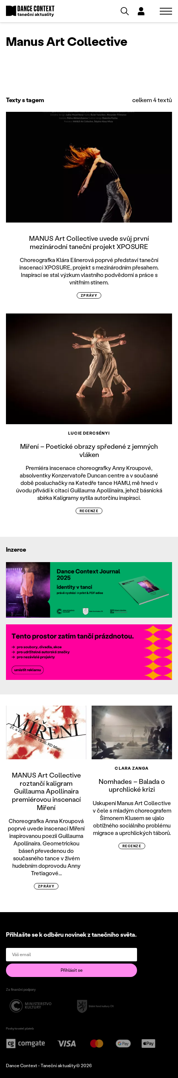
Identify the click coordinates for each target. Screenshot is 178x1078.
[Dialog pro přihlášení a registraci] (141, 11)
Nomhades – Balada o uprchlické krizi (132, 785)
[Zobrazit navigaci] (166, 11)
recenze (89, 511)
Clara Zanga (132, 768)
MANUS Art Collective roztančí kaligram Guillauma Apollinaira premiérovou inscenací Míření (46, 790)
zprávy (89, 295)
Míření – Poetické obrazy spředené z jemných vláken (89, 450)
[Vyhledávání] (124, 11)
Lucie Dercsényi (89, 433)
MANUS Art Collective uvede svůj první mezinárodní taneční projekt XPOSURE (89, 242)
